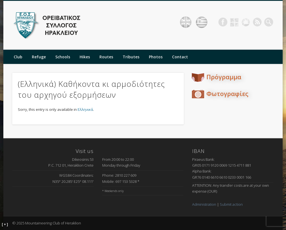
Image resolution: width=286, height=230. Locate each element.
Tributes (131, 56)
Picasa (245, 22)
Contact (180, 56)
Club (18, 56)
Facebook (222, 22)
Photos (156, 56)
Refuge (39, 56)
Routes (106, 56)
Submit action (231, 204)
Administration (204, 204)
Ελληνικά (85, 109)
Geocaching (234, 22)
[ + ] (5, 224)
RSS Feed (257, 22)
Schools (62, 56)
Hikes (85, 56)
